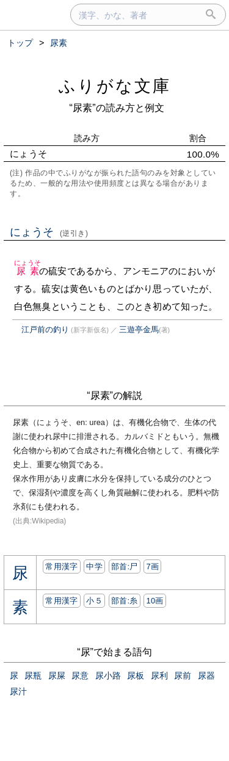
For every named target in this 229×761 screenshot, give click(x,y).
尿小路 (108, 675)
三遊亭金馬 (139, 329)
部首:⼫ (124, 566)
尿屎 (56, 675)
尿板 (135, 675)
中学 (94, 566)
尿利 (159, 675)
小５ (94, 600)
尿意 (80, 675)
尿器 (206, 675)
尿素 (28, 271)
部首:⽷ (124, 600)
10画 (154, 600)
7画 (152, 566)
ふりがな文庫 (115, 85)
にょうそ (49, 232)
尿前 (182, 675)
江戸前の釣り (45, 329)
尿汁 (18, 691)
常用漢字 (61, 566)
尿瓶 (33, 675)
